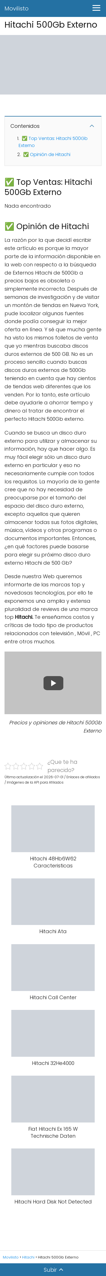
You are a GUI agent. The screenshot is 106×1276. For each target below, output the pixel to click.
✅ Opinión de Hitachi (46, 154)
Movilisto (17, 8)
